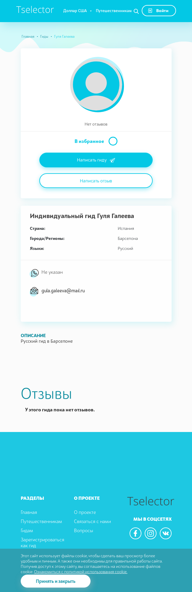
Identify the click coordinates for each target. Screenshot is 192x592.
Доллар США (75, 10)
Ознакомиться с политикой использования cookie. (81, 571)
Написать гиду (96, 160)
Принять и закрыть (55, 581)
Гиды (44, 36)
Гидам (27, 530)
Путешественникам (114, 10)
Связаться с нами (92, 521)
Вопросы (83, 530)
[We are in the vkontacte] (166, 533)
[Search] (136, 11)
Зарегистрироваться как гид (42, 543)
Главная (28, 36)
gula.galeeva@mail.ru (63, 290)
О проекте (85, 512)
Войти (158, 10)
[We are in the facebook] (135, 533)
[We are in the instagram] (150, 533)
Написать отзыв (96, 180)
